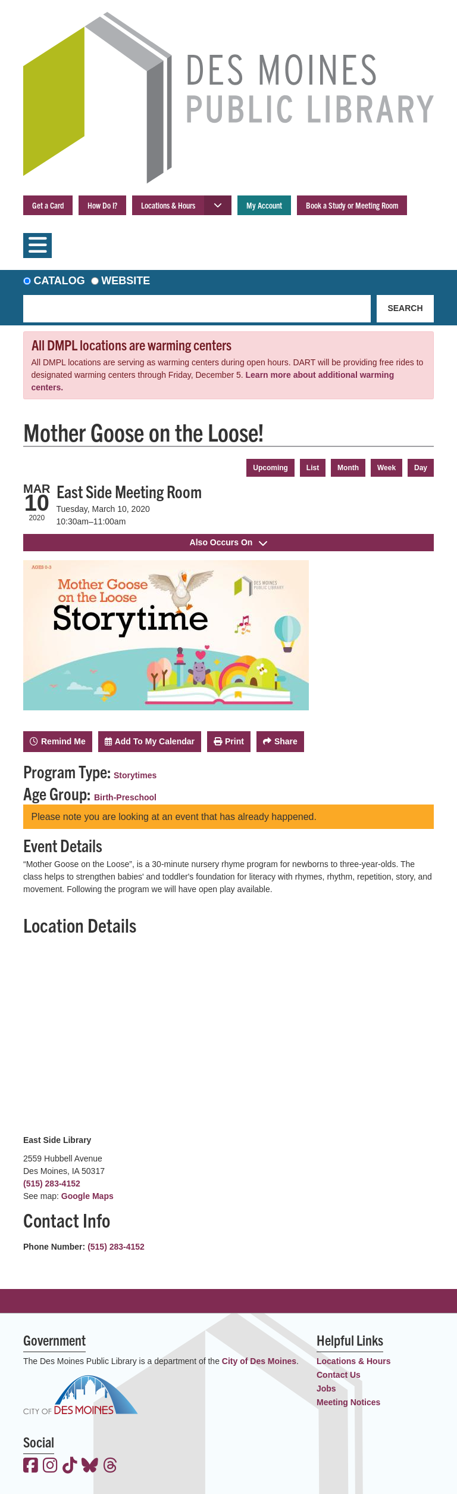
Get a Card (48, 205)
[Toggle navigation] (37, 245)
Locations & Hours (168, 205)
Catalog (59, 281)
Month (348, 468)
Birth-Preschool (125, 797)
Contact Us (339, 1375)
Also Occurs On (229, 542)
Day (420, 468)
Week (386, 468)
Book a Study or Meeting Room (352, 205)
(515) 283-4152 (51, 1183)
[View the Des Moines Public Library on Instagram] (50, 1466)
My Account (264, 205)
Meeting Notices (348, 1402)
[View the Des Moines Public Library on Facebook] (30, 1466)
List (312, 468)
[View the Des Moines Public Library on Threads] (110, 1466)
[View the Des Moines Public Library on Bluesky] (90, 1466)
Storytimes (135, 775)
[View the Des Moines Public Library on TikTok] (69, 1466)
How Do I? (102, 205)
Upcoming (270, 468)
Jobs (326, 1388)
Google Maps (87, 1196)
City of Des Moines (259, 1361)
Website (125, 281)
